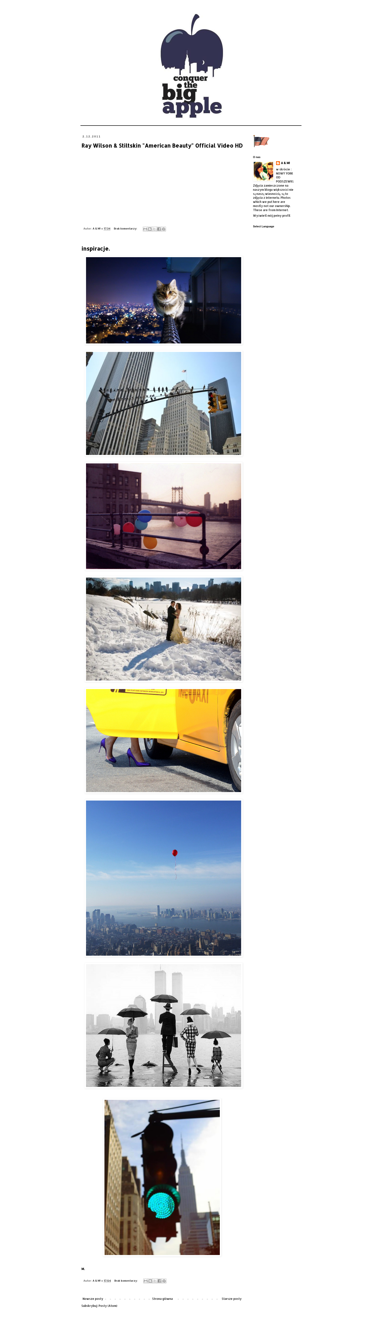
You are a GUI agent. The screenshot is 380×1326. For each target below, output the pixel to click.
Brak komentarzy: (126, 228)
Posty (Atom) (108, 1306)
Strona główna (162, 1299)
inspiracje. (95, 248)
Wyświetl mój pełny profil (271, 215)
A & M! (285, 163)
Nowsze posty (93, 1299)
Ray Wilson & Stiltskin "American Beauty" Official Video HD (162, 145)
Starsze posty (232, 1299)
